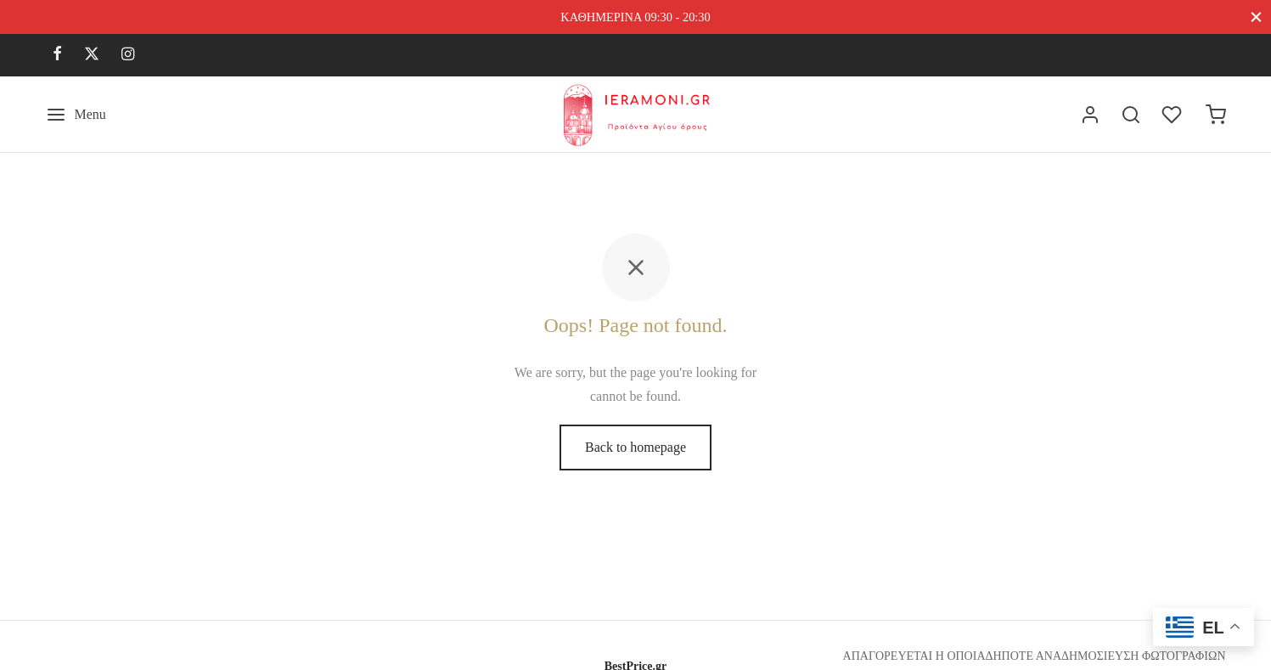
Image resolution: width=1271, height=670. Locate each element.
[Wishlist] (1173, 114)
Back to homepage (635, 447)
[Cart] (1216, 114)
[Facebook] (57, 55)
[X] (91, 55)
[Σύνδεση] (1090, 114)
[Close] (1256, 16)
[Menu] (76, 114)
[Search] (1131, 114)
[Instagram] (128, 55)
